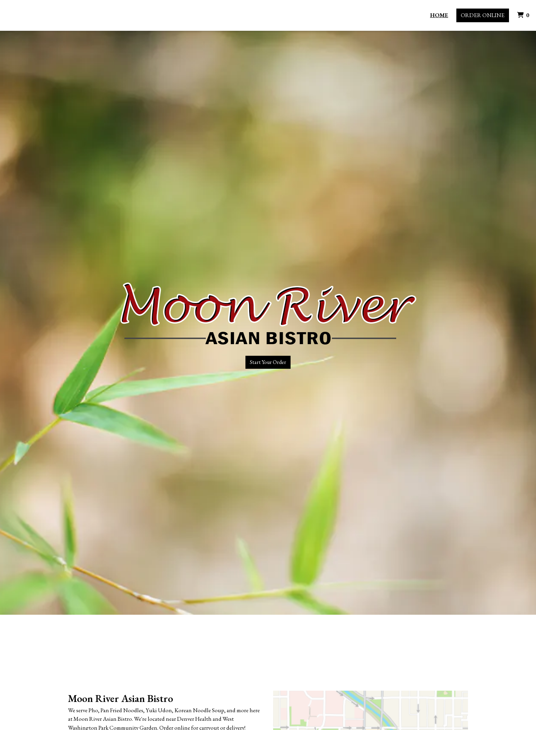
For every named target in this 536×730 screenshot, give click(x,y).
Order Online (483, 15)
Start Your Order (268, 362)
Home (439, 15)
